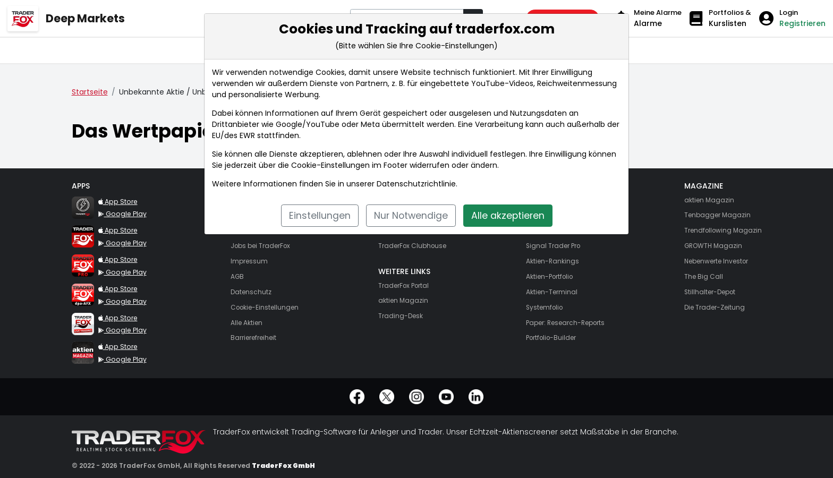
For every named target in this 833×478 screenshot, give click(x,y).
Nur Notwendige (411, 215)
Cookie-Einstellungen (330, 165)
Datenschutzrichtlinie (416, 183)
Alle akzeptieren (508, 215)
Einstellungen (320, 215)
